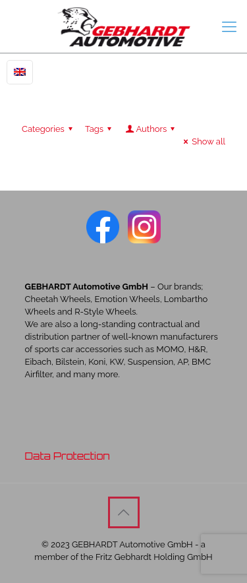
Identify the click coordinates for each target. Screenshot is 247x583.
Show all (202, 141)
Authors (151, 129)
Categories (49, 129)
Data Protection (67, 456)
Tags (100, 129)
